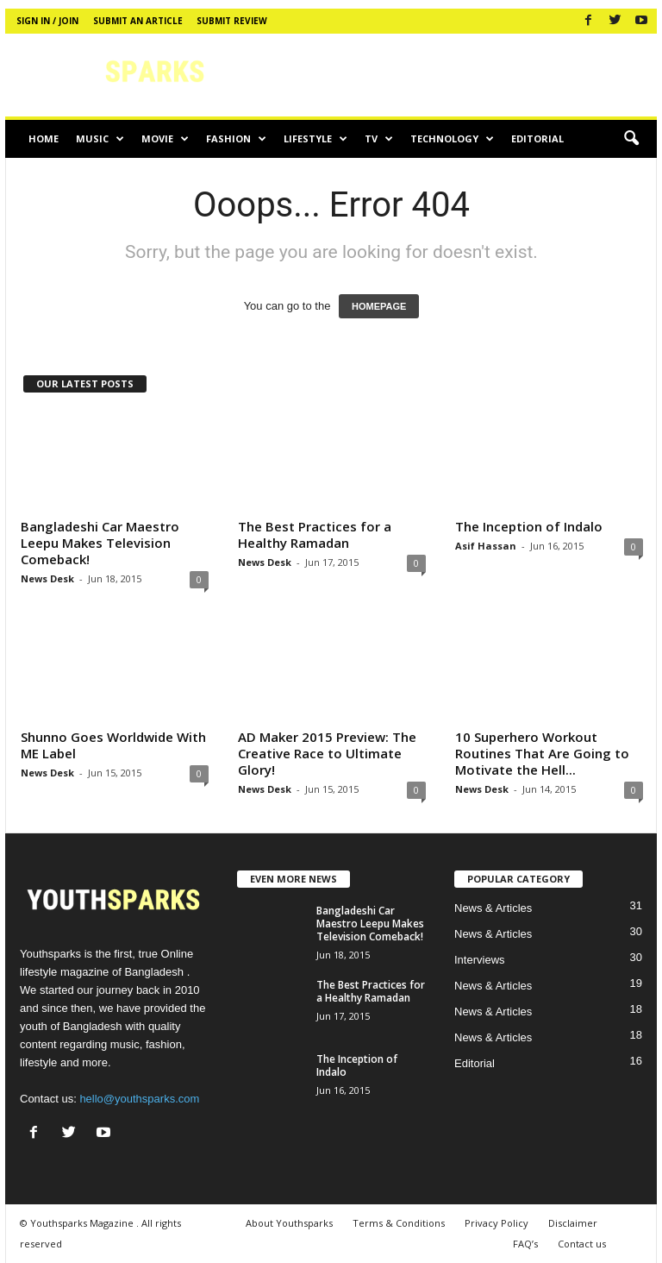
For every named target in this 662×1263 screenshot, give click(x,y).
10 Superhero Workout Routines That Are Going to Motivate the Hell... (542, 753)
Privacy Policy (496, 1222)
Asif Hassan (485, 545)
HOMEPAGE (379, 306)
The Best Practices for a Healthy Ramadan (314, 534)
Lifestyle (315, 139)
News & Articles (493, 908)
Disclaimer (572, 1222)
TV (379, 139)
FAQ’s (525, 1243)
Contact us (582, 1243)
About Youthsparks (289, 1222)
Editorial (537, 138)
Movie (165, 139)
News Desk (47, 578)
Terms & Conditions (399, 1222)
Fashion (236, 139)
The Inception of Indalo (529, 526)
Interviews (479, 959)
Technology (452, 139)
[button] (631, 139)
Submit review (232, 21)
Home (43, 138)
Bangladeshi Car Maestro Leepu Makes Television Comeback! (100, 543)
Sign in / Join (47, 21)
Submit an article (138, 21)
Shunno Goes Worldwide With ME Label (113, 745)
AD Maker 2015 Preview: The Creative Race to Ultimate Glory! (327, 753)
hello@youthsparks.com (139, 1098)
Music (100, 139)
